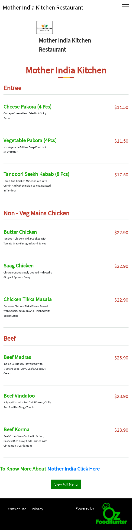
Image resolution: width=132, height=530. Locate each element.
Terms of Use (16, 509)
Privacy (37, 509)
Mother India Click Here (73, 468)
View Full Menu (66, 484)
